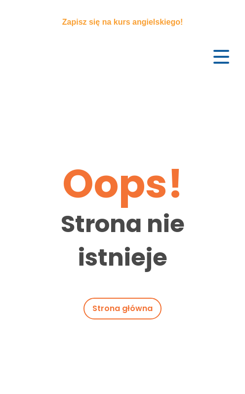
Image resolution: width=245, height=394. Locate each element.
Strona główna (122, 308)
